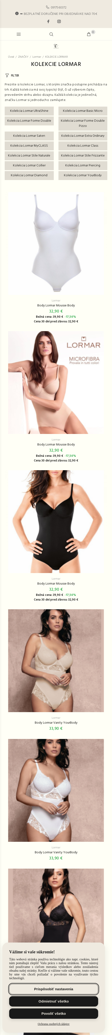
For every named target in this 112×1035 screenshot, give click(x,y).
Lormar (36, 57)
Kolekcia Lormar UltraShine (29, 111)
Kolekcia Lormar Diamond (29, 175)
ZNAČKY (23, 57)
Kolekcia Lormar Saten (29, 136)
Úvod (11, 57)
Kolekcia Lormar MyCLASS (29, 145)
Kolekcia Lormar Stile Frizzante (83, 155)
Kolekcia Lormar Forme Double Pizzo (83, 123)
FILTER (15, 75)
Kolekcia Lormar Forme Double (29, 121)
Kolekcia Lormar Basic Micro (83, 111)
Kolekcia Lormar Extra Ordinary (82, 136)
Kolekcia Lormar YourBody (83, 175)
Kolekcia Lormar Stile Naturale (29, 155)
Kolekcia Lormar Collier (29, 165)
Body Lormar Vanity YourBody (56, 723)
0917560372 (58, 7)
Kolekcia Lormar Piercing (82, 165)
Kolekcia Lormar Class (82, 145)
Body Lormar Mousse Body (56, 305)
